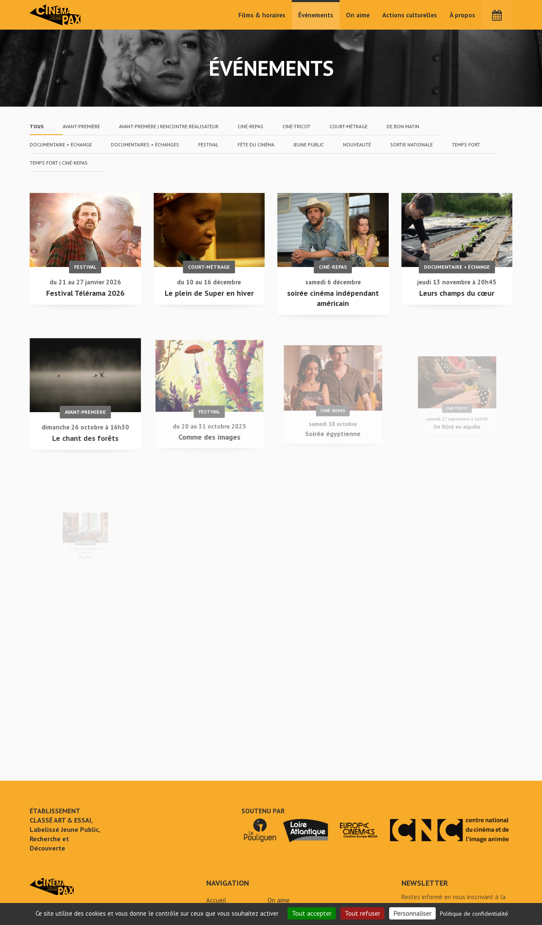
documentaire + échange (61, 144)
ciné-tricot (296, 126)
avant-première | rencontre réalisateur (168, 126)
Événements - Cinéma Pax (52, 886)
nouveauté (357, 144)
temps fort (466, 144)
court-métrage (348, 126)
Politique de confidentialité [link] (474, 913)
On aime (358, 15)
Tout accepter (312, 913)
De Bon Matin (403, 126)
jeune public (308, 144)
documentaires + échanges (145, 144)
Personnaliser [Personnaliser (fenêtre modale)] (412, 913)
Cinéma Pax (55, 15)
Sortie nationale (411, 144)
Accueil (216, 900)
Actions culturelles (409, 15)
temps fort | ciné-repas (59, 163)
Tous (37, 126)
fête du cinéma (256, 144)
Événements (315, 15)
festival (208, 144)
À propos (462, 15)
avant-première (81, 126)
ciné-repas (250, 126)
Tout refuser (362, 913)
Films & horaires (261, 15)
